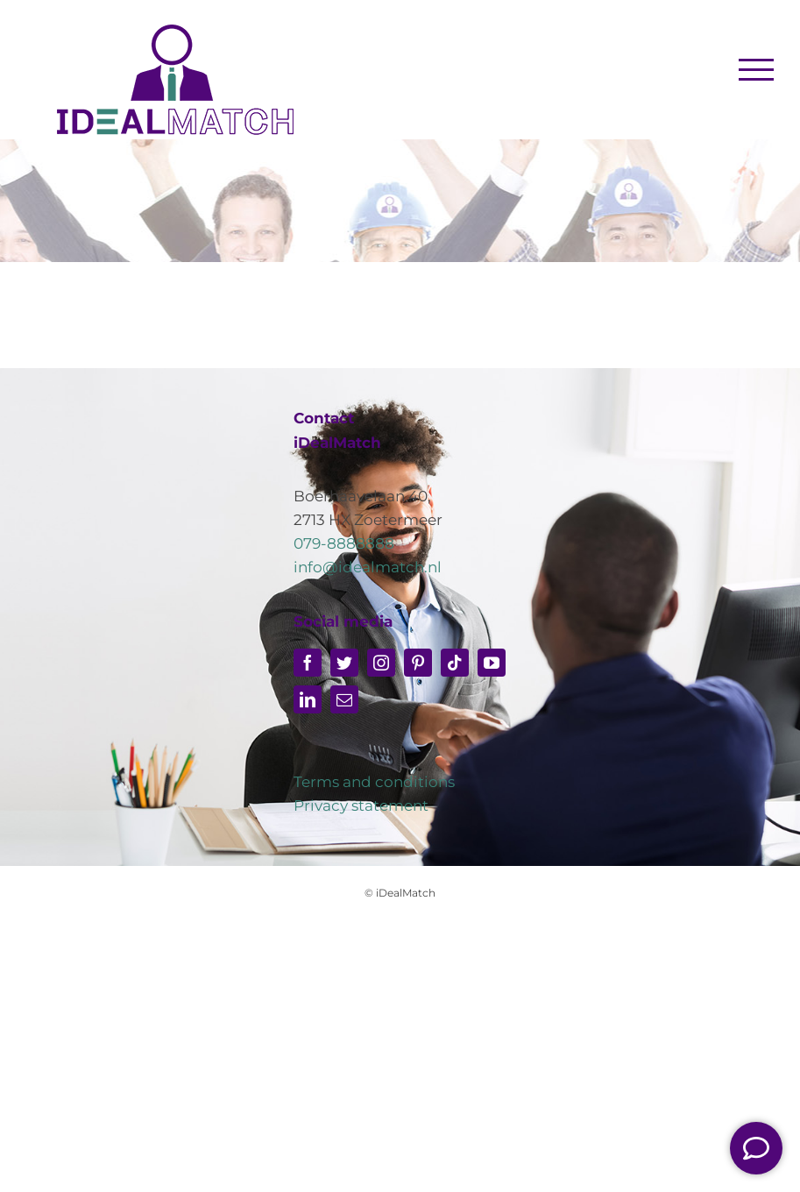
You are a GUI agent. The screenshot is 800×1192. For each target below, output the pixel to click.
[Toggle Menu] (757, 69)
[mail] (344, 699)
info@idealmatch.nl (368, 567)
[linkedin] (308, 699)
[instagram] (381, 663)
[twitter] (344, 663)
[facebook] (308, 663)
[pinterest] (418, 663)
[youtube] (492, 663)
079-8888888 (344, 543)
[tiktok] (455, 663)
